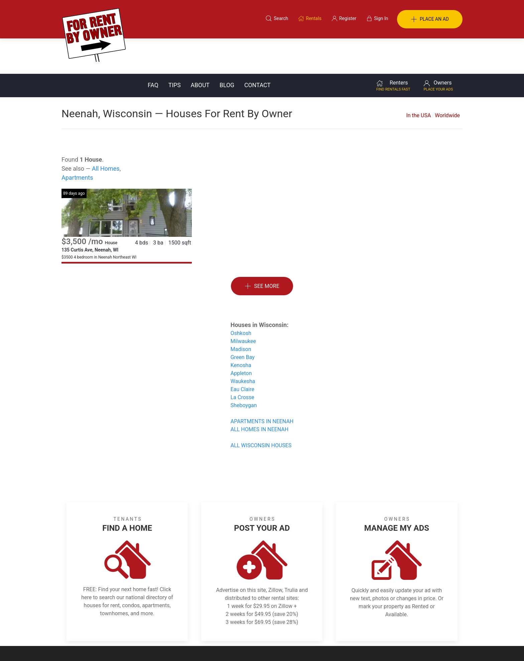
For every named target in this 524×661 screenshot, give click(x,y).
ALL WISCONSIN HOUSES (261, 410)
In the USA (418, 80)
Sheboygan (244, 370)
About (200, 49)
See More (262, 251)
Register (374, 628)
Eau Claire (242, 354)
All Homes (106, 133)
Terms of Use (193, 628)
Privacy (266, 628)
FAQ (153, 49)
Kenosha (241, 330)
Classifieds (153, 628)
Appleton (241, 338)
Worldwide (447, 80)
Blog (227, 49)
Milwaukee (243, 306)
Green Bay (243, 322)
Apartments (77, 142)
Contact (257, 49)
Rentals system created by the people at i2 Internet (367, 645)
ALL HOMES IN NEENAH (259, 394)
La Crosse (242, 362)
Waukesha (243, 346)
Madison (241, 314)
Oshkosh (241, 298)
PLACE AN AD (430, 19)
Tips (174, 49)
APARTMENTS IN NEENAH (262, 386)
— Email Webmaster (442, 645)
